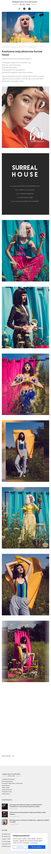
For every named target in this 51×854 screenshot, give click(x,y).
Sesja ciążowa (6, 794)
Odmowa (20, 847)
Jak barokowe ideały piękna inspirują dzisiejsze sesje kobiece (27, 813)
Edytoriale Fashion (9, 47)
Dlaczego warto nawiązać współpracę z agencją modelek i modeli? (29, 821)
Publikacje (20, 47)
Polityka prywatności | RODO (10, 846)
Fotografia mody (7, 791)
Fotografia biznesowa (8, 779)
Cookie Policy (34, 843)
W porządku (37, 847)
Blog (42, 46)
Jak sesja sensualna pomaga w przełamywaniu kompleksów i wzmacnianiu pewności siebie (25, 805)
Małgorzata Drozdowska (28, 46)
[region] (29, 842)
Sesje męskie (5, 787)
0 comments (31, 47)
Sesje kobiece (6, 785)
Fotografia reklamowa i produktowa (12, 783)
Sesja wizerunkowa (7, 781)
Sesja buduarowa (7, 789)
